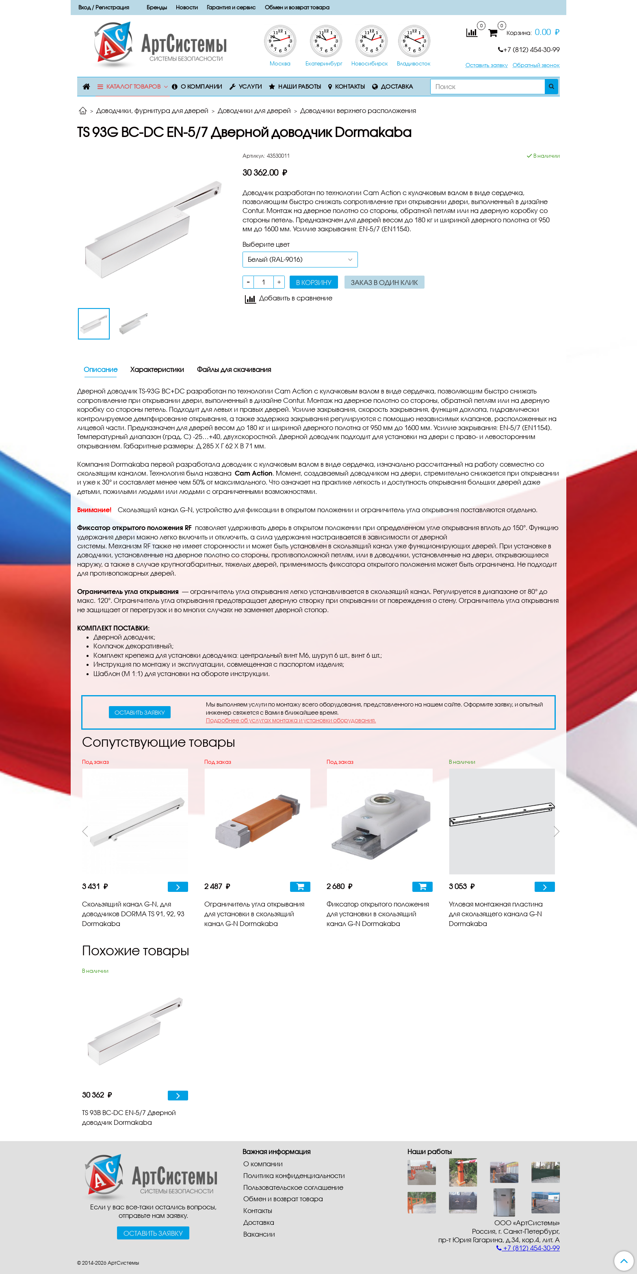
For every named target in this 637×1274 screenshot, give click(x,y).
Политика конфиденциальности (294, 1175)
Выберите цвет (266, 244)
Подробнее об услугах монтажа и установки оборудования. (291, 720)
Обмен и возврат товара (297, 7)
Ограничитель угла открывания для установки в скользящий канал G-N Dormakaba (254, 913)
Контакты (350, 86)
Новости (187, 7)
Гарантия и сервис (231, 7)
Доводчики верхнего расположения (358, 110)
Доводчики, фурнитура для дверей (152, 110)
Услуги (250, 86)
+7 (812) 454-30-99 (529, 49)
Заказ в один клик (384, 282)
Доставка (397, 86)
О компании (201, 86)
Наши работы (299, 86)
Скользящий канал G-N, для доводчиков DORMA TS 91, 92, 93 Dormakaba (133, 913)
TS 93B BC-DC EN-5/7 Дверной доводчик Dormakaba (129, 1117)
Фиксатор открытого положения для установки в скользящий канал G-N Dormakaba (378, 913)
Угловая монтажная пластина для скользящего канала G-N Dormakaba (496, 913)
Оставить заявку (487, 65)
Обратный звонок (536, 65)
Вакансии (259, 1234)
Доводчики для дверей (254, 110)
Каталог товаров (133, 86)
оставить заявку (140, 712)
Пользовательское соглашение (293, 1187)
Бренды (157, 7)
